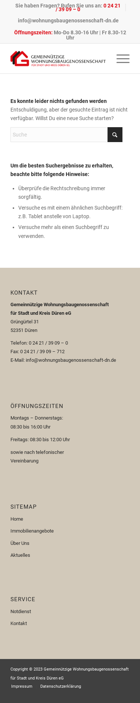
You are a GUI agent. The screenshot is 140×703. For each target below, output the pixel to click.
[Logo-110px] (58, 58)
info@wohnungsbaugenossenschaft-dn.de (68, 20)
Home (16, 519)
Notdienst (20, 611)
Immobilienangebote (32, 531)
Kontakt (18, 623)
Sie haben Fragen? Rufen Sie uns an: (68, 7)
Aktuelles (20, 555)
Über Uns (19, 543)
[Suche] (66, 134)
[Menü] (119, 58)
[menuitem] (68, 7)
